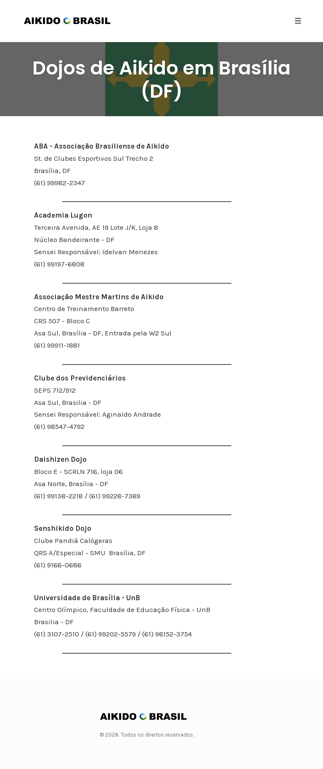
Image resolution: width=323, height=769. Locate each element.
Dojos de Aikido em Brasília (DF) (161, 79)
